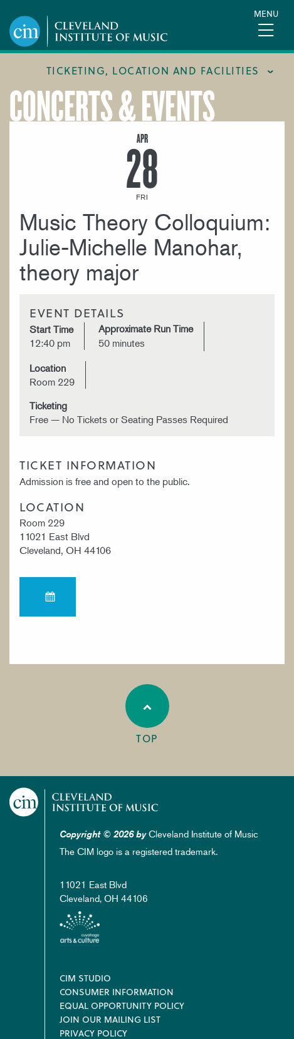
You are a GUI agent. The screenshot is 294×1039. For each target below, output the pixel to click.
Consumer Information (117, 991)
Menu (266, 13)
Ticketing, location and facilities (153, 70)
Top (147, 714)
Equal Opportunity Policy (122, 1005)
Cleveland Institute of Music (84, 802)
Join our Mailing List (110, 1019)
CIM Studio (85, 978)
